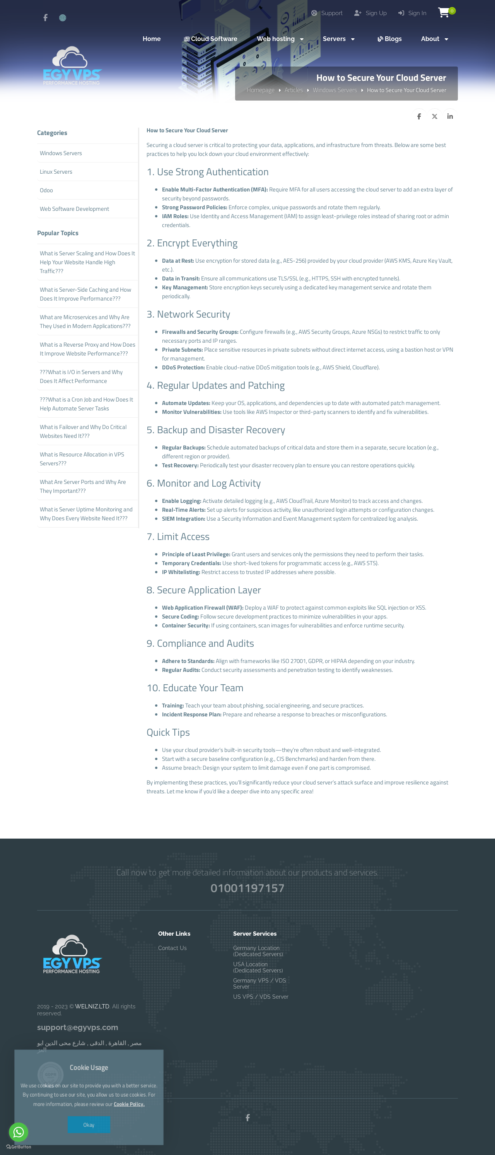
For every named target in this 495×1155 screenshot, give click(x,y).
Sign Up (370, 13)
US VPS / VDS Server (260, 997)
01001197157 (247, 887)
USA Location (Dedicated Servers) (258, 967)
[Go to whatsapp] (18, 1132)
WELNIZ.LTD (92, 1006)
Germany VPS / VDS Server (259, 983)
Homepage (261, 89)
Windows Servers (335, 89)
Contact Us (172, 948)
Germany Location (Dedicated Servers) (258, 951)
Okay (89, 1107)
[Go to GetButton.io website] (18, 1147)
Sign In (412, 13)
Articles (294, 89)
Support (327, 13)
